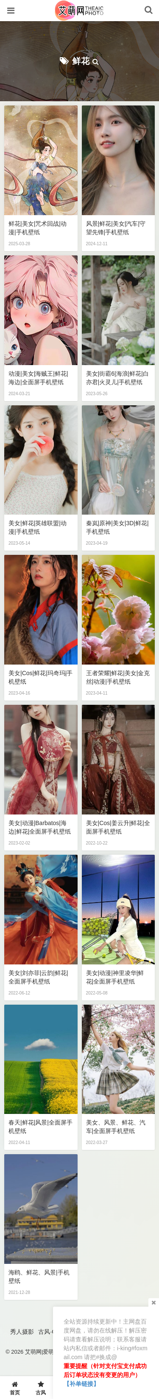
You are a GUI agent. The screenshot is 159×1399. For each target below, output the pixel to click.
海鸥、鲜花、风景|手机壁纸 (39, 1276)
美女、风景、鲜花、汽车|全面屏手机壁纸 (115, 1126)
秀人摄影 (22, 1331)
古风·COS (51, 1331)
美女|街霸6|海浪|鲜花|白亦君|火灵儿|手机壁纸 (117, 377)
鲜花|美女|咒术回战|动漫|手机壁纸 (37, 227)
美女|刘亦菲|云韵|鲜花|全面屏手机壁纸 (38, 977)
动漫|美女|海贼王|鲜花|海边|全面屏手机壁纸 (38, 377)
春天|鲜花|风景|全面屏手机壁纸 (40, 1126)
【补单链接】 (81, 1383)
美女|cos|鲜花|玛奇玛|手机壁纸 (40, 677)
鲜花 (81, 61)
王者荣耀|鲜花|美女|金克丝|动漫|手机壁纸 (118, 677)
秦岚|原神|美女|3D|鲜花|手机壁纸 (117, 527)
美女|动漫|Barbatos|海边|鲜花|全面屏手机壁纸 (39, 827)
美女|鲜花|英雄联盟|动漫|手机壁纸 (37, 527)
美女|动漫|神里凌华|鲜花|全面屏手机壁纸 (115, 977)
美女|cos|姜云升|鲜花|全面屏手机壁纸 (118, 827)
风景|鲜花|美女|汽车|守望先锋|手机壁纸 (116, 227)
